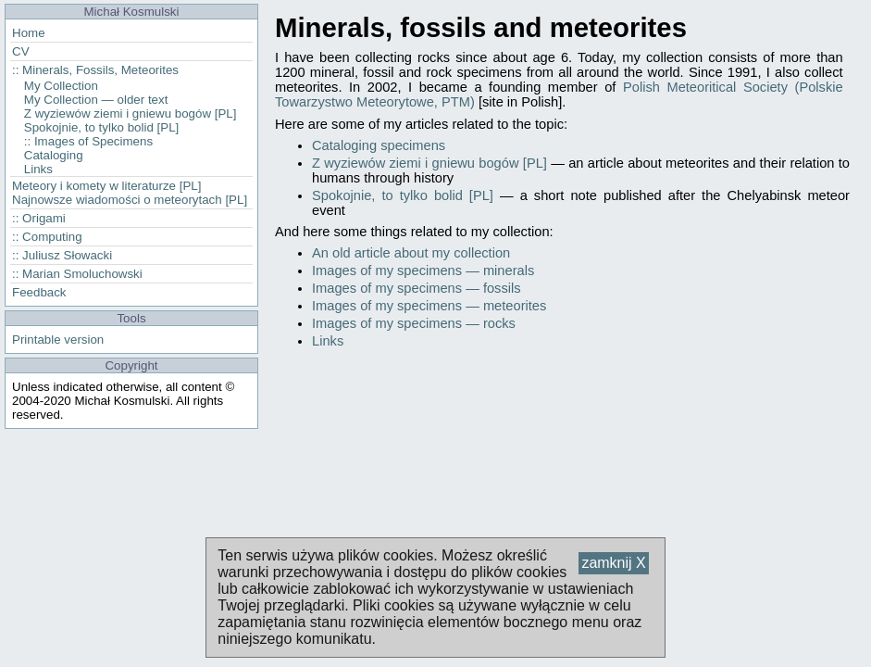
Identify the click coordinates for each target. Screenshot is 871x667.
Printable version (58, 339)
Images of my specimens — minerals (423, 270)
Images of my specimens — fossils (416, 288)
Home (28, 33)
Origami (44, 218)
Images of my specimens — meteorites (429, 305)
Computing (51, 237)
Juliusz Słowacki (67, 255)
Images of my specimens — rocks (414, 323)
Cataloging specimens (378, 145)
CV (21, 51)
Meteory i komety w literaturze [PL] (106, 186)
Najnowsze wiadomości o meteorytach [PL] (129, 200)
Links (327, 341)
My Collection (61, 86)
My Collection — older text (96, 100)
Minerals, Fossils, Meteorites (100, 70)
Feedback (39, 292)
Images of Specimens (93, 141)
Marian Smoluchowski (82, 274)
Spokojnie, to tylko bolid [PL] (402, 195)
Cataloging (53, 155)
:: (15, 70)
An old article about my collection (411, 252)
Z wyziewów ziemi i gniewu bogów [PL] (429, 163)
